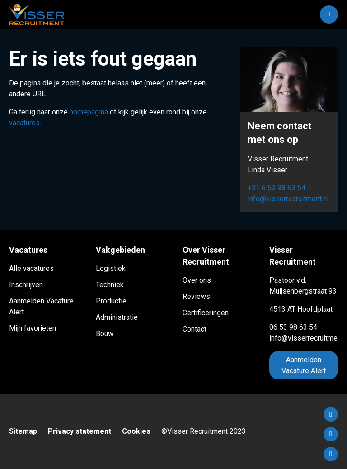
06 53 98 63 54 (293, 327)
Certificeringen (206, 312)
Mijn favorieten (32, 328)
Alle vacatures (31, 268)
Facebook (331, 414)
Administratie (117, 317)
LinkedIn (331, 434)
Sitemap (23, 431)
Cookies (136, 431)
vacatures (24, 122)
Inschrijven (26, 284)
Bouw (104, 333)
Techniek (110, 284)
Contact (194, 329)
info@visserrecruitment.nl (288, 198)
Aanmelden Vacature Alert (303, 365)
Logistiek (111, 268)
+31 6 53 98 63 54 (276, 188)
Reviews (196, 296)
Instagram (331, 454)
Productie (111, 301)
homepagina (89, 112)
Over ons (197, 280)
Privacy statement (79, 431)
